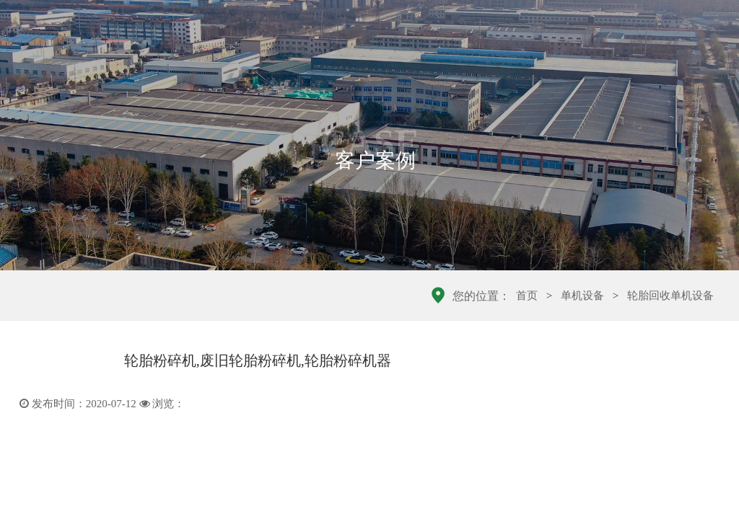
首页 (527, 295)
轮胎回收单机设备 (670, 295)
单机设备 (582, 295)
